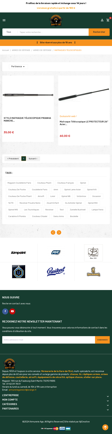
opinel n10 (13, 206)
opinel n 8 (92, 186)
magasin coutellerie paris (19, 179)
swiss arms (58, 212)
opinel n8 (66, 192)
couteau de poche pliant (20, 192)
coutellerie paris (39, 186)
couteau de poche (17, 186)
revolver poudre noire (30, 199)
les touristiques (31, 206)
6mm (56, 186)
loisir (52, 192)
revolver (49, 206)
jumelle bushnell (77, 206)
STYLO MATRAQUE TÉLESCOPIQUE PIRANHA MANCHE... (27, 122)
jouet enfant (53, 199)
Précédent (13, 155)
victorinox (81, 192)
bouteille (74, 212)
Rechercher (98, 32)
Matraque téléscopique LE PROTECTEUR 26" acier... (84, 125)
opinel (83, 179)
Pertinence (18, 66)
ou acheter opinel (73, 199)
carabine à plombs (17, 212)
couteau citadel (39, 212)
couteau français (65, 179)
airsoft (41, 192)
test (62, 206)
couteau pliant (44, 179)
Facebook (5, 308)
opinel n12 (93, 199)
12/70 (10, 199)
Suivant (33, 155)
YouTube (12, 308)
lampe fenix (97, 206)
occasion (96, 192)
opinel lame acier (72, 186)
